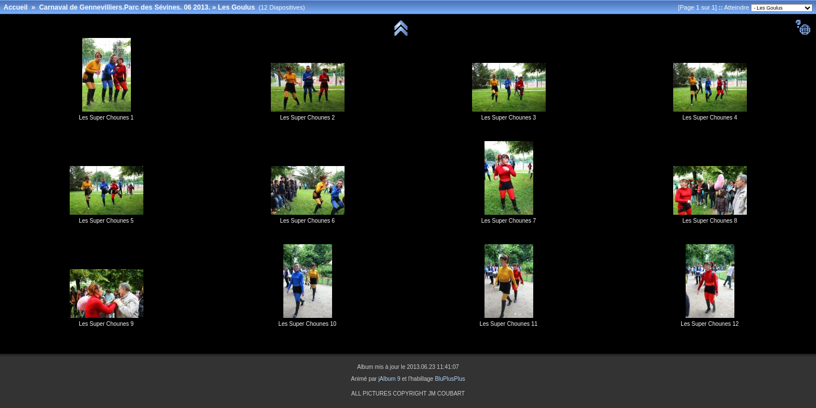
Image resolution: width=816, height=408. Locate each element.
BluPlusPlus (450, 379)
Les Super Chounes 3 (508, 117)
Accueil (15, 7)
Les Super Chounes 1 (106, 117)
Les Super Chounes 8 (709, 221)
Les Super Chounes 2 (307, 117)
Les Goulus (236, 7)
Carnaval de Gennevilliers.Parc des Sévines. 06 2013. (124, 7)
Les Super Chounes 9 (106, 324)
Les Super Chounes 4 (709, 117)
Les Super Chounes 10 (307, 324)
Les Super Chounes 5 (106, 221)
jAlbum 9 (390, 379)
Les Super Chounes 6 (307, 221)
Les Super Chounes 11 (508, 324)
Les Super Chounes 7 (508, 221)
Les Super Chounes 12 (709, 324)
